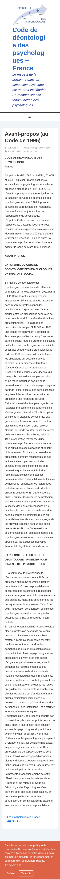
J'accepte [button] (26, 873)
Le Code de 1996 (29, 151)
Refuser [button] (11, 873)
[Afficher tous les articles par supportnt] (12, 148)
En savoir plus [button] (13, 865)
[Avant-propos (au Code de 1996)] (43, 148)
